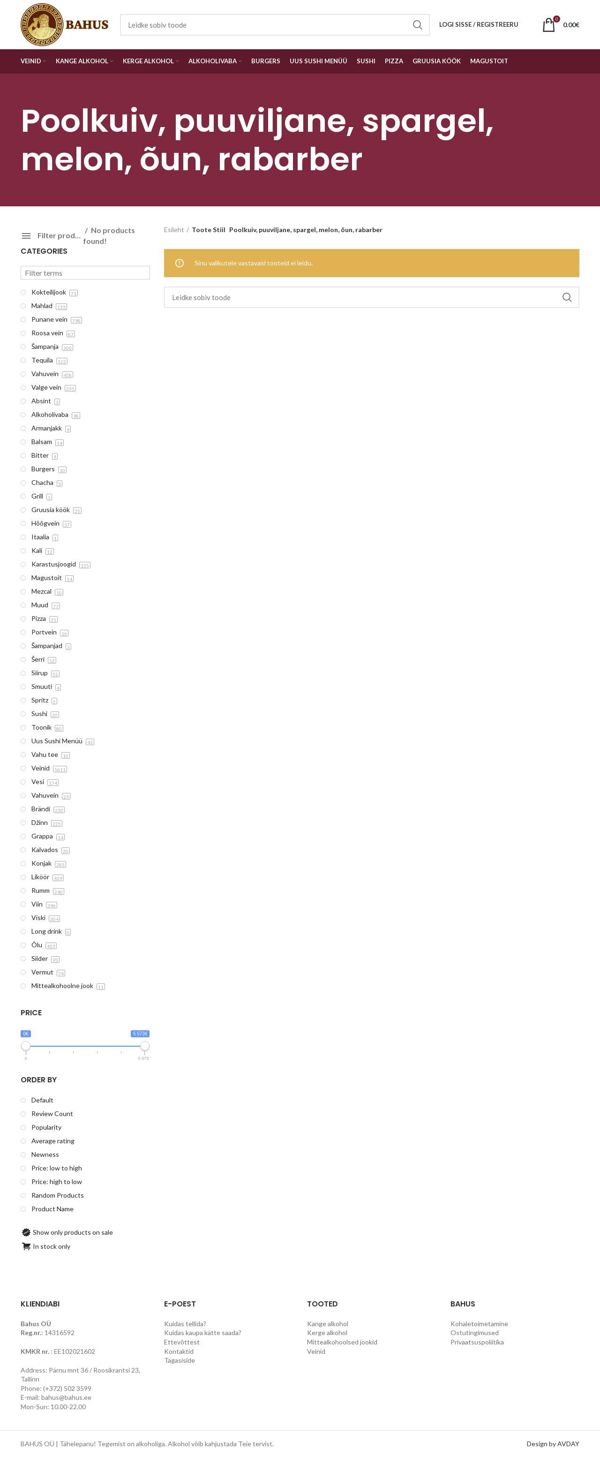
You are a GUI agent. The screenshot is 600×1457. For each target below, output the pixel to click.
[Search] (372, 297)
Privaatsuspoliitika (477, 1342)
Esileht (174, 230)
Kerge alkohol (327, 1332)
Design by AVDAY (553, 1444)
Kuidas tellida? (185, 1324)
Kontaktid (179, 1351)
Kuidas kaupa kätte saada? (202, 1332)
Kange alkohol (327, 1324)
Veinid (316, 1351)
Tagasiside (179, 1360)
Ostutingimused (474, 1332)
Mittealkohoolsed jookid (342, 1342)
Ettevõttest (182, 1342)
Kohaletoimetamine (479, 1324)
